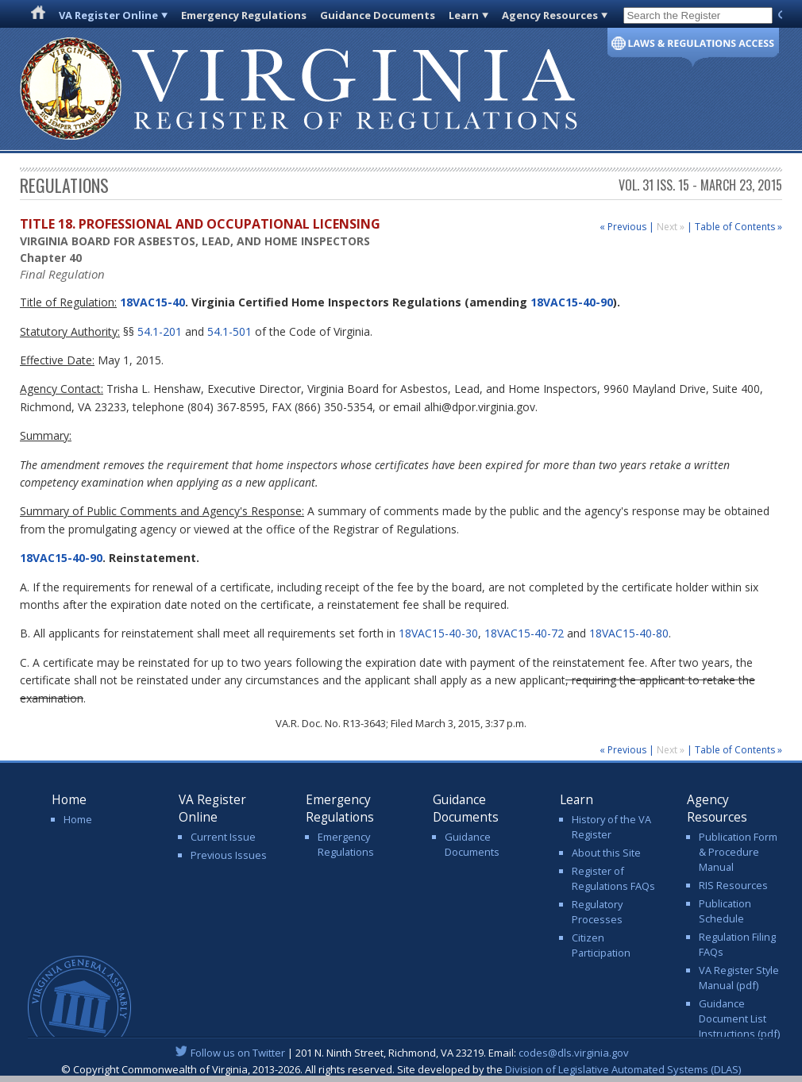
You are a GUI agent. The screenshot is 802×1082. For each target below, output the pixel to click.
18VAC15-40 (151, 302)
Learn (464, 15)
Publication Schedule (725, 911)
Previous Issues (229, 855)
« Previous (623, 226)
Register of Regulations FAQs (613, 878)
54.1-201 (159, 331)
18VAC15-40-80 (629, 633)
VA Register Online (108, 15)
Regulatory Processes (597, 911)
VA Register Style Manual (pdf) (739, 977)
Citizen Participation (601, 945)
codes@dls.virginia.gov (574, 1052)
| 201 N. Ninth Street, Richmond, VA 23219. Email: (401, 1052)
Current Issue (223, 837)
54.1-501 (229, 331)
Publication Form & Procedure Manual (738, 852)
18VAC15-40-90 (571, 302)
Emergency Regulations (244, 15)
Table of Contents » (738, 226)
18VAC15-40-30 (438, 633)
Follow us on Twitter (238, 1052)
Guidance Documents (377, 15)
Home (78, 819)
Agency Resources (550, 15)
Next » (672, 226)
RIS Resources (733, 885)
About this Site (606, 852)
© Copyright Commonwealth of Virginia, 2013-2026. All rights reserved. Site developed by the (401, 1069)
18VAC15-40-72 (524, 633)
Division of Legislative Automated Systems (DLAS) (623, 1069)
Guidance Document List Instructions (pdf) (739, 1018)
